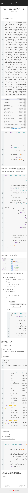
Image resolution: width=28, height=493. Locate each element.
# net (12, 481)
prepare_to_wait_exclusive (8, 438)
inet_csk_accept (5, 436)
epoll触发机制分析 (6, 485)
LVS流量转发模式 (21, 485)
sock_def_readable (16, 306)
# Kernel (15, 481)
